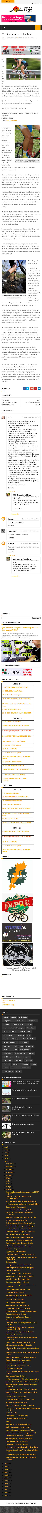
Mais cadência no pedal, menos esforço (20, 1437)
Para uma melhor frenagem (15, 1310)
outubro (9, 1177)
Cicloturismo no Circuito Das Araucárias (20, 1230)
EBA (28, 1042)
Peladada (28, 1068)
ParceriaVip (7, 1068)
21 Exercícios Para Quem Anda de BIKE (20, 1339)
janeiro (9, 1197)
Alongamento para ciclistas (15, 1327)
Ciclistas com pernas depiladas (17, 1451)
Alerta (6, 1024)
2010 (6, 1499)
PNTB (15, 1071)
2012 (6, 1494)
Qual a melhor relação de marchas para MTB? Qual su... (22, 1200)
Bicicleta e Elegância (13, 1256)
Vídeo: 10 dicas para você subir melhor (19, 1244)
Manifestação (25, 1057)
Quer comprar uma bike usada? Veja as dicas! (22, 1454)
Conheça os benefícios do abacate (18, 1324)
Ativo (4, 1010)
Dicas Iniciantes (9, 1042)
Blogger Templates (30, 1510)
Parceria (26, 1064)
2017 (6, 1479)
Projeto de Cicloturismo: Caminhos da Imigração (19, 1221)
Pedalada (18, 1068)
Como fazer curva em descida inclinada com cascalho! (21, 1346)
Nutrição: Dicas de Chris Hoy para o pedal (21, 1224)
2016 (6, 1482)
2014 (6, 1488)
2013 (6, 1491)
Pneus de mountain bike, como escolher (20, 1412)
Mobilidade (7, 1060)
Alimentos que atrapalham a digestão (19, 1352)
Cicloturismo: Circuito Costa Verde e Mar (20, 1349)
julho (8, 1185)
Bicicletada (23, 1024)
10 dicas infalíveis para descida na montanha (21, 1318)
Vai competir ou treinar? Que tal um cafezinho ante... (22, 1458)
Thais (10, 426)
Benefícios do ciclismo (14, 1342)
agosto (8, 1182)
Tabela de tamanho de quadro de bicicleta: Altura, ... (21, 1465)
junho (8, 1188)
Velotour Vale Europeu (14, 1376)
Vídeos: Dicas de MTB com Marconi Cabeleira (22, 1389)
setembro (9, 1180)
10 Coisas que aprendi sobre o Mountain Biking (22, 1211)
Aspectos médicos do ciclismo (16, 1410)
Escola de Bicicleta (9, 1008)
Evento (6, 1046)
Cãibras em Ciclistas (13, 1278)
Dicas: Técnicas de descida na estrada (19, 1236)
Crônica (29, 1031)
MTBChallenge (20, 1060)
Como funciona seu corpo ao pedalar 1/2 (20, 1262)
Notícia (31, 1060)
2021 (6, 1168)
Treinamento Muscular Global (16, 1227)
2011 (6, 1496)
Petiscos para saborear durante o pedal (20, 1275)
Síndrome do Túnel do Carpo (16, 1383)
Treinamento (25, 1075)
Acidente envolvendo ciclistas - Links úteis (21, 1208)
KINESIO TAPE (11, 1420)
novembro (10, 1174)
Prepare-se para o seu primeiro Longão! (20, 1233)
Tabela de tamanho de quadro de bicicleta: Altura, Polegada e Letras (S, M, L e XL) (25, 1090)
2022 (6, 1166)
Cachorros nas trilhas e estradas (17, 1289)
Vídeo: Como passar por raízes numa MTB (21, 1364)
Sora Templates (18, 1510)
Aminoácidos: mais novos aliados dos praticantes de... (19, 1303)
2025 (6, 1157)
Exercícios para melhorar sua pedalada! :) (21, 1440)
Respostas (12, 499)
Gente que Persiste (10, 1050)
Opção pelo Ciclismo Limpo (16, 1259)
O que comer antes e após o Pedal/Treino (20, 1407)
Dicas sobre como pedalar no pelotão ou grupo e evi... (23, 1416)
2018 (6, 1476)
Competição (32, 1028)
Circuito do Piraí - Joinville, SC (17, 1426)
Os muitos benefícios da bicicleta (17, 1449)
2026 (6, 1154)
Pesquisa (7, 1071)
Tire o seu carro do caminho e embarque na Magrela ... (21, 1265)
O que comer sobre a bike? (15, 1299)
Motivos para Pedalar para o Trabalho (19, 1283)
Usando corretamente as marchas (23, 1131)
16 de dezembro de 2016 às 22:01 (29, 539)
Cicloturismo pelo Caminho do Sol (18, 1297)
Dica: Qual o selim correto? (16, 1370)
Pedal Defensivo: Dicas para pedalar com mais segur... (22, 1360)
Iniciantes (29, 1053)
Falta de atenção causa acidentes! (18, 1242)
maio (8, 1191)
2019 (6, 1474)
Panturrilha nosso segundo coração (18, 1367)
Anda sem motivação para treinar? (18, 1434)
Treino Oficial (8, 1079)
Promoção (24, 1071)
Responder (11, 495)
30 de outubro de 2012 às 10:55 (30, 425)
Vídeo (18, 1079)
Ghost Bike (23, 1050)
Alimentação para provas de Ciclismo (19, 1446)
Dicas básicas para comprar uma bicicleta (25, 1123)
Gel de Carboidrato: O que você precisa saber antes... (22, 1379)
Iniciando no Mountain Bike (15, 1307)
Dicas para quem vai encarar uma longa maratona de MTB (20, 1335)
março (8, 1194)
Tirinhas (14, 1075)
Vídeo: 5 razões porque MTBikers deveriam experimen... (21, 1400)
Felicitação (15, 1046)
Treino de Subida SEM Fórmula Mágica (24, 1097)
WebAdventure (12, 123)
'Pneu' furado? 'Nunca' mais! (16, 1214)
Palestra (17, 1064)
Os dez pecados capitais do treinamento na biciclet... (21, 1293)
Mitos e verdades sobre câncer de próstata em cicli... (22, 1356)
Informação (19, 1053)
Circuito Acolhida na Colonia (16, 1321)
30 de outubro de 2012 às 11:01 (30, 504)
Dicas (5, 1035)
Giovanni (11, 527)
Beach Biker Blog (8, 1012)
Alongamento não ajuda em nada (17, 1313)
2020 (6, 1471)
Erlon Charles (13, 539)
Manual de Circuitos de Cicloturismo (19, 1247)
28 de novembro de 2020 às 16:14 (29, 551)
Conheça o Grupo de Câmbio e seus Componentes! (18, 1205)
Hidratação (7, 1053)
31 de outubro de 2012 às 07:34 (30, 526)
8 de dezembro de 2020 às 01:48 (29, 568)
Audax (13, 1024)
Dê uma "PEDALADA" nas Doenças (18, 1281)
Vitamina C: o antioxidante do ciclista (19, 1253)
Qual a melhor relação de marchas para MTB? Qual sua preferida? (18, 636)
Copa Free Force (18, 1031)
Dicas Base (30, 1035)
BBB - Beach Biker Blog (21, 503)
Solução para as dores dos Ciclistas (18, 1431)
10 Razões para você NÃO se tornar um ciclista (22, 1386)
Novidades (7, 1064)
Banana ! (9, 1429)
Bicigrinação (8, 1028)
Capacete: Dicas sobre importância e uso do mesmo (21, 1331)
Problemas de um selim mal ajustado (19, 1217)
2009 (6, 1502)
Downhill (21, 1042)
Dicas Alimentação (17, 1035)
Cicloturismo (20, 1028)
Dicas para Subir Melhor (20, 1106)
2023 (6, 1163)
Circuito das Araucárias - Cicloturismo (19, 1443)
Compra (6, 1031)
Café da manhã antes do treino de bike (19, 1250)
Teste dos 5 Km (11, 1269)
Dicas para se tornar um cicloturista (19, 1272)
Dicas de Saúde (25, 1039)
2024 (6, 1160)
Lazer (15, 1057)
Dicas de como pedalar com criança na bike (21, 1396)
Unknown (11, 552)
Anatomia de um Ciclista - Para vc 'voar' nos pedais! (21, 1393)
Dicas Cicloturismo (10, 1039)
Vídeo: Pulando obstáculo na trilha (18, 1373)
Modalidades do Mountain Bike (17, 1423)
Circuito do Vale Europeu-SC (16, 1404)
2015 (6, 1485)
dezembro (10, 1171)
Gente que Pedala (29, 1046)
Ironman (6, 1057)
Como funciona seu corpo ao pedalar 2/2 (20, 1239)
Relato (33, 1071)
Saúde (6, 1075)
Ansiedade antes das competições (18, 1286)
